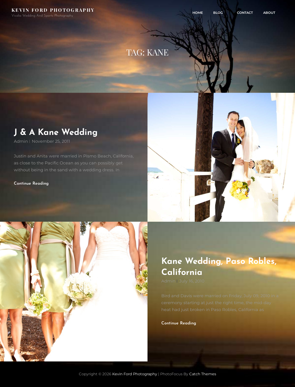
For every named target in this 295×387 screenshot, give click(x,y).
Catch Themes (202, 374)
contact (245, 13)
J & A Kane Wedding (55, 132)
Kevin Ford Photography (53, 10)
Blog (220, 13)
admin (21, 141)
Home (197, 13)
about (269, 13)
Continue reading (35, 183)
